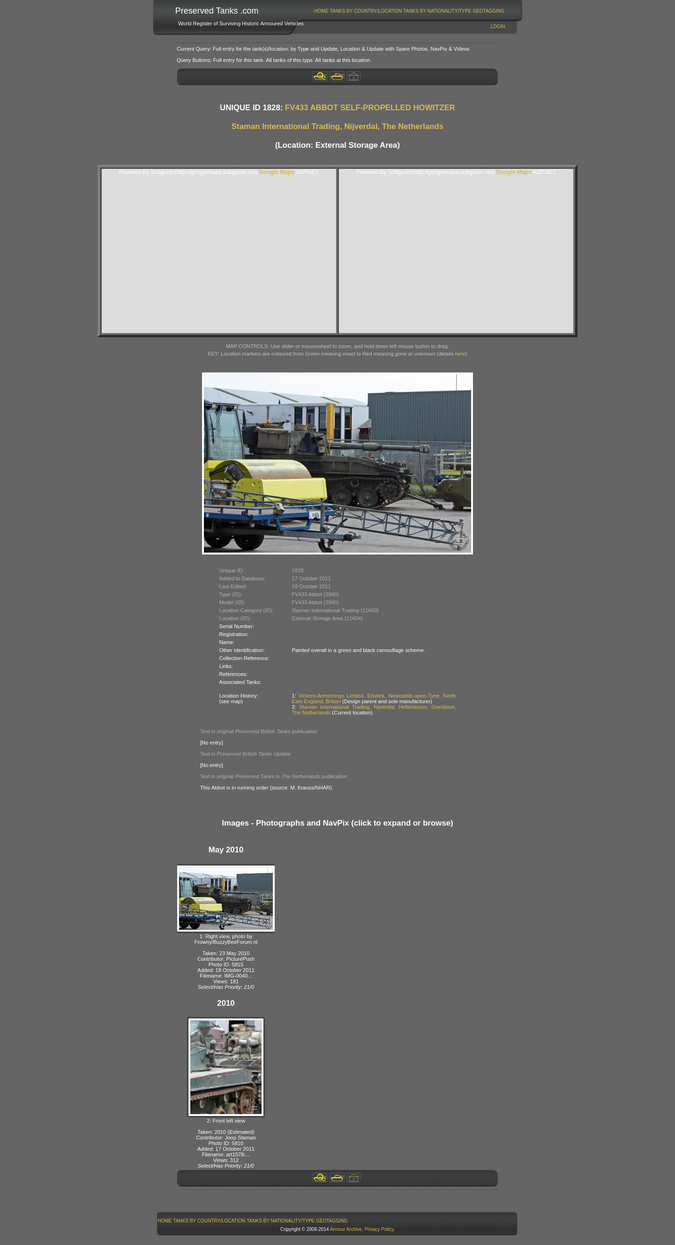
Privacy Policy (379, 1229)
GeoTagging (488, 11)
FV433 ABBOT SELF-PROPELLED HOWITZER (370, 107)
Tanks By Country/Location (366, 11)
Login (497, 26)
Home (322, 11)
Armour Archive (346, 1229)
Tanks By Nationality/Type (437, 11)
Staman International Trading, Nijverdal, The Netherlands (337, 126)
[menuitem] (321, 11)
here (460, 354)
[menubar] (409, 11)
